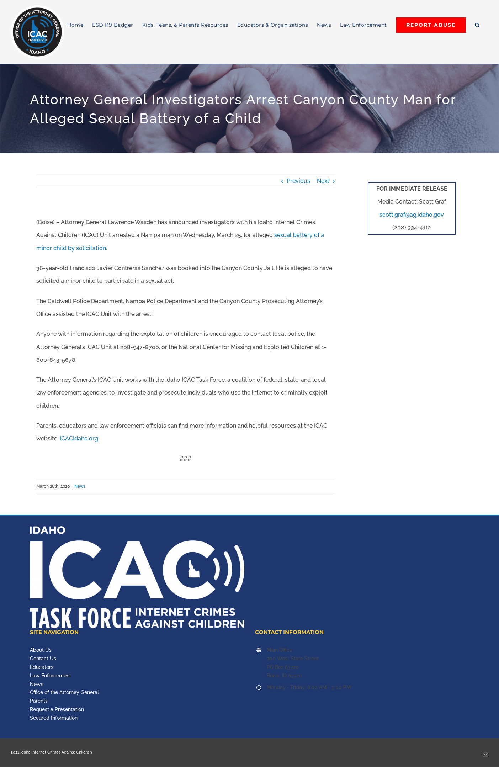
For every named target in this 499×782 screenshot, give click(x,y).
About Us (41, 650)
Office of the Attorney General (64, 692)
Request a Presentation (57, 709)
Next (323, 181)
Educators (41, 667)
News (80, 486)
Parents (39, 701)
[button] (477, 25)
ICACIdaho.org (79, 438)
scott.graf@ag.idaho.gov (411, 214)
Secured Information (54, 718)
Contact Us (43, 658)
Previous (298, 181)
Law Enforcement (50, 675)
